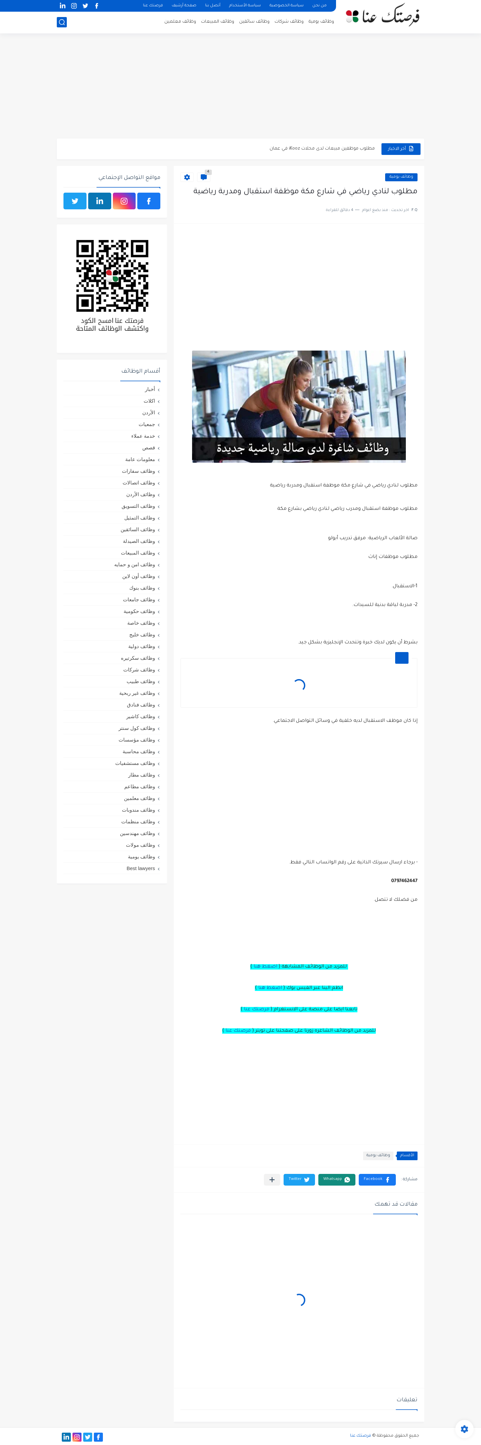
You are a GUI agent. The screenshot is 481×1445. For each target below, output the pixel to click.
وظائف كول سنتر (137, 728)
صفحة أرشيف (184, 6)
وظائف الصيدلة (139, 541)
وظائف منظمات (138, 821)
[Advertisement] (240, 87)
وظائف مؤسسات (137, 740)
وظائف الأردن (140, 494)
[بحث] (62, 22)
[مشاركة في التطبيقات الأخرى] (272, 1180)
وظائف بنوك (142, 588)
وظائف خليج (142, 634)
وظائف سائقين (254, 21)
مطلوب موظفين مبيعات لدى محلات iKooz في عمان (322, 148)
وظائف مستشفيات (135, 763)
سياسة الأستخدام (245, 6)
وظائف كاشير (140, 716)
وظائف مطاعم (139, 786)
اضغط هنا (265, 967)
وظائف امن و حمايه (134, 564)
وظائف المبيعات (217, 21)
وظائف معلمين (180, 21)
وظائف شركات (289, 21)
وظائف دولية (141, 646)
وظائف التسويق (138, 506)
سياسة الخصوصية (287, 6)
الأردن (148, 412)
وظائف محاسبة (139, 751)
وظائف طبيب (141, 681)
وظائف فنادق (141, 704)
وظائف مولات (140, 845)
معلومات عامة (140, 459)
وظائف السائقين (138, 529)
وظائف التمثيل (139, 518)
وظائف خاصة (141, 623)
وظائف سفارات (138, 471)
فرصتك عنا (153, 6)
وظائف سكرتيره (138, 658)
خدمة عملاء (143, 436)
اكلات (149, 401)
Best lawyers (141, 868)
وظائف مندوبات (138, 810)
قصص (148, 447)
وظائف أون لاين (138, 576)
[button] (377, 1180)
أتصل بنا (212, 6)
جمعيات (147, 424)
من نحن (319, 6)
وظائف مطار (141, 775)
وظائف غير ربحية (137, 693)
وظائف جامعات (139, 599)
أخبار (150, 389)
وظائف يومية (321, 21)
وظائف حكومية (139, 611)
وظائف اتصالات (139, 482)
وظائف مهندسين (137, 833)
